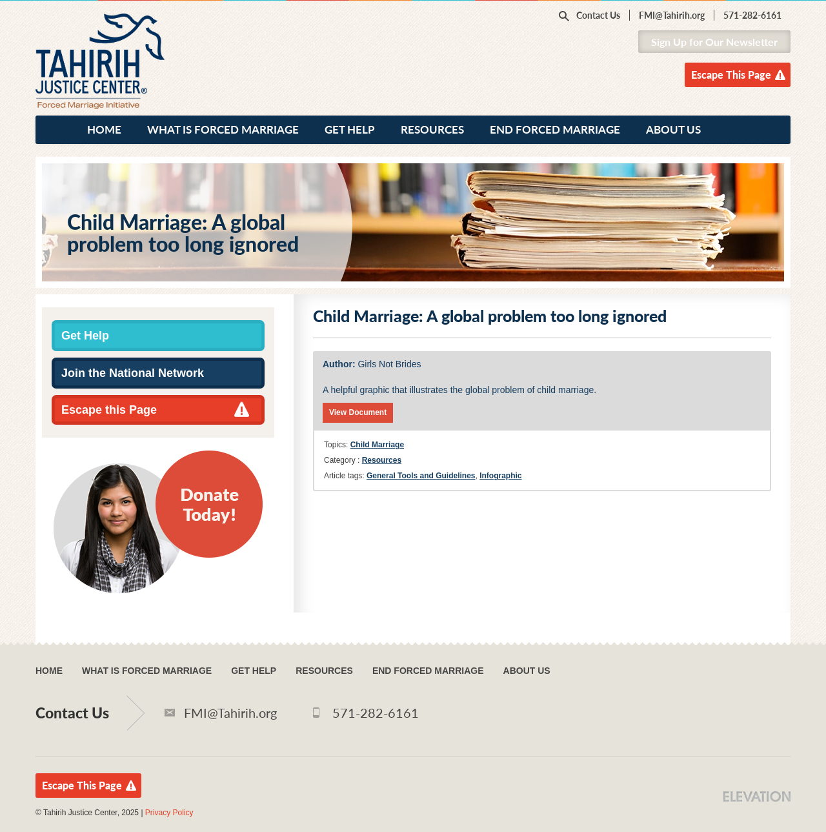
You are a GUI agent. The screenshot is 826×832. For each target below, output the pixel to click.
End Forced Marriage (555, 129)
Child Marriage (377, 444)
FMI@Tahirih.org (672, 15)
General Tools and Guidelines (421, 475)
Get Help (350, 129)
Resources (432, 129)
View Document (358, 412)
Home (104, 129)
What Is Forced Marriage (223, 129)
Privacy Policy (169, 812)
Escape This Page (731, 74)
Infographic (500, 475)
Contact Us (598, 15)
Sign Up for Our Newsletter (714, 42)
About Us (673, 129)
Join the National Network (132, 373)
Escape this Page (109, 409)
